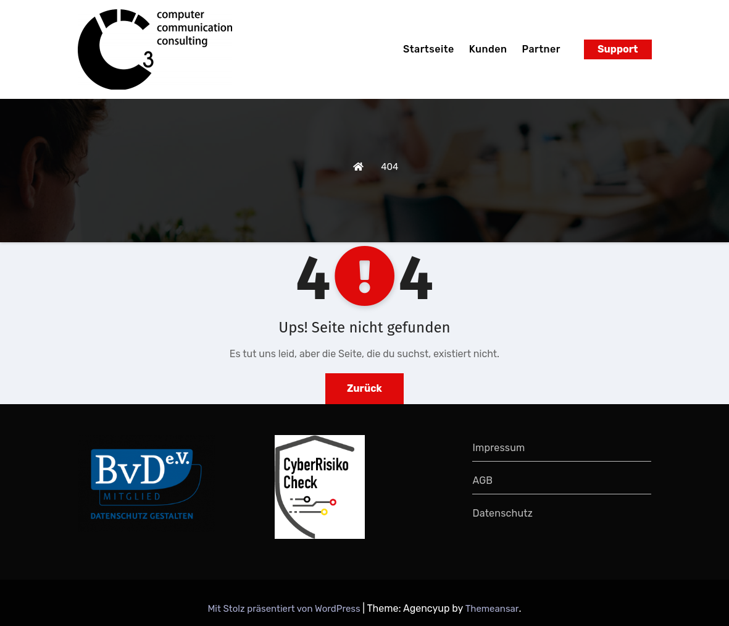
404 (389, 166)
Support (618, 49)
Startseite (428, 49)
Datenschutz (502, 513)
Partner (541, 49)
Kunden (488, 49)
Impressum (498, 448)
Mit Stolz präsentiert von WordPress (284, 608)
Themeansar (492, 608)
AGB (482, 480)
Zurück (364, 388)
